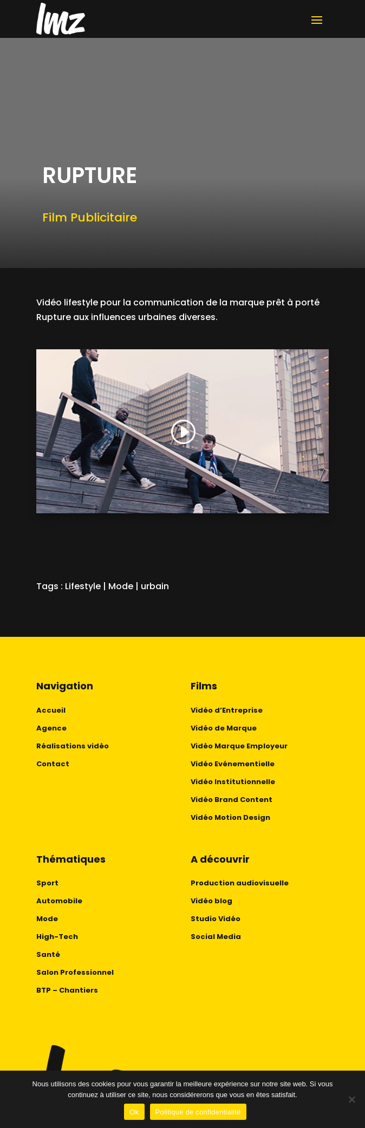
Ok (134, 1112)
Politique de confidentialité (198, 1112)
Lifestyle (83, 586)
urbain (155, 586)
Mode (120, 586)
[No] (351, 1099)
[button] (182, 432)
